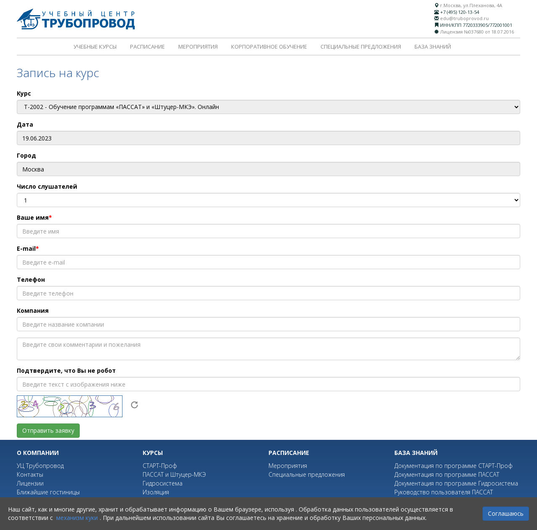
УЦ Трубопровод (40, 466)
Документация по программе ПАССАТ (446, 474)
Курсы (153, 453)
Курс (24, 93)
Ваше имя (33, 217)
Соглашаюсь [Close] (506, 513)
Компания (33, 310)
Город (26, 155)
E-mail (26, 248)
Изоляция (156, 492)
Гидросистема (162, 483)
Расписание (147, 46)
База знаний (432, 46)
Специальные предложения (361, 46)
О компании (38, 453)
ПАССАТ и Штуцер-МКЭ (174, 474)
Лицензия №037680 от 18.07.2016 (477, 32)
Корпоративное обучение (269, 46)
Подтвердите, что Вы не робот (66, 370)
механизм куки (77, 518)
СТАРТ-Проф (160, 466)
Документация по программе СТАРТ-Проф (453, 466)
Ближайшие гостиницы (48, 492)
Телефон (31, 279)
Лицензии (30, 483)
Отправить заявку (48, 430)
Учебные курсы (95, 46)
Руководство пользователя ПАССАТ (443, 492)
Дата (25, 124)
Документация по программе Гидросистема (456, 483)
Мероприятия (198, 46)
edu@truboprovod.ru (464, 18)
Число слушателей (47, 186)
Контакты (30, 474)
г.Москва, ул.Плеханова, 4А (471, 5)
